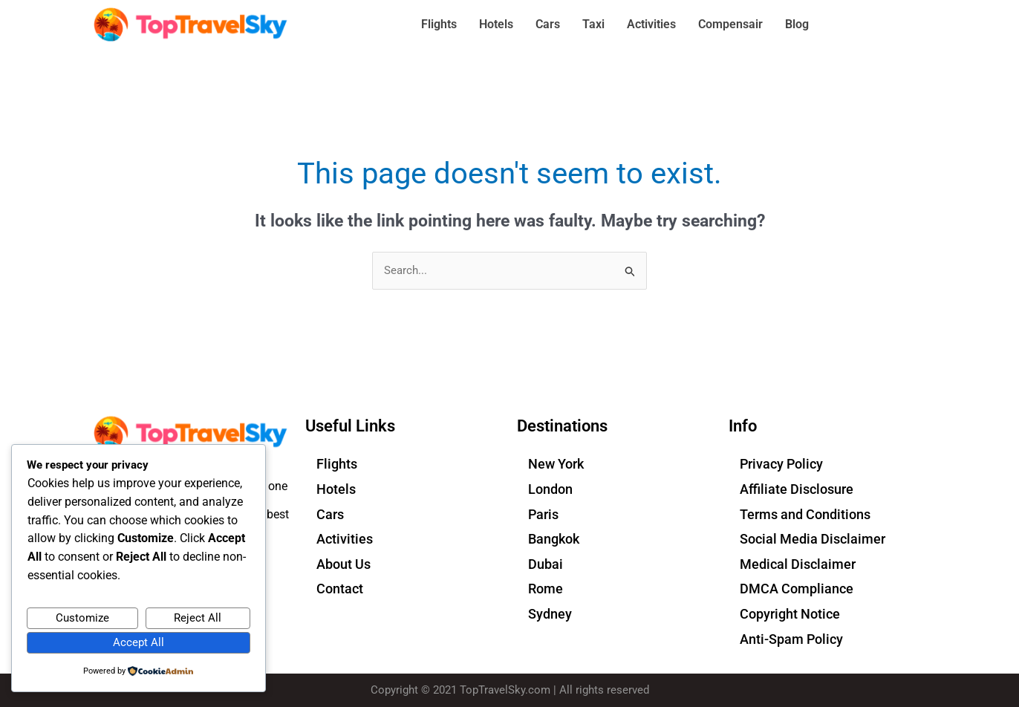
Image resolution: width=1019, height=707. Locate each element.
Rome (545, 589)
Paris (543, 514)
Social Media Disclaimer (812, 539)
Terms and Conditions (805, 514)
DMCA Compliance (796, 589)
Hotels (496, 24)
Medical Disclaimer (798, 564)
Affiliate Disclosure (796, 489)
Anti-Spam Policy (791, 639)
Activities (651, 24)
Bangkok (553, 539)
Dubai (545, 564)
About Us (343, 564)
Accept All (138, 641)
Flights (439, 24)
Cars (547, 24)
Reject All (197, 617)
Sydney (550, 614)
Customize (82, 617)
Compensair (730, 24)
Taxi (593, 24)
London (550, 489)
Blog (797, 24)
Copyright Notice (790, 614)
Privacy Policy (781, 464)
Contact (339, 589)
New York (556, 464)
